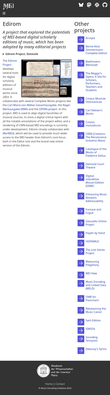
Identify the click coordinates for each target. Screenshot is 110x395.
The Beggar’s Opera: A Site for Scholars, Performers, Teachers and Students (96, 81)
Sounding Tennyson (92, 338)
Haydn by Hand (95, 233)
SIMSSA (90, 329)
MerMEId (8, 133)
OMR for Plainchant (92, 298)
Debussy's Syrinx (96, 349)
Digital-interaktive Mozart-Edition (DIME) (95, 181)
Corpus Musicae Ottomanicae (96, 100)
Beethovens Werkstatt (93, 63)
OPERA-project (48, 109)
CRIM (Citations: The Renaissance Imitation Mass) (96, 137)
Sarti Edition (93, 320)
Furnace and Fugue (93, 211)
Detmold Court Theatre (95, 165)
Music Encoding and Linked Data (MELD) (96, 285)
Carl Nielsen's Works (94, 111)
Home (48, 384)
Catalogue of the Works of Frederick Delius (96, 152)
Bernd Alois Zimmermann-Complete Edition (96, 50)
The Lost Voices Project (95, 251)
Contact (60, 384)
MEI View (91, 273)
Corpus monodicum (93, 123)
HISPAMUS (92, 241)
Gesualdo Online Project (96, 222)
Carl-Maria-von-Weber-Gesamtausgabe (32, 105)
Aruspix (90, 38)
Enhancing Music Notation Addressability (96, 197)
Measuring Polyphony (92, 263)
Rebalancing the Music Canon (96, 310)
